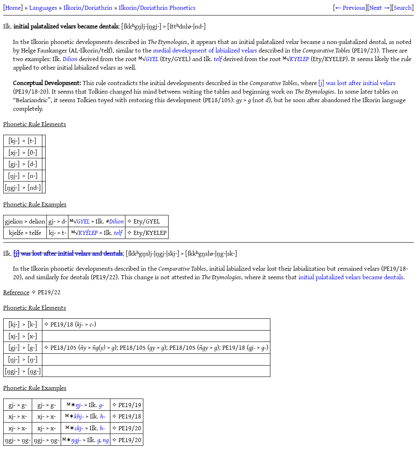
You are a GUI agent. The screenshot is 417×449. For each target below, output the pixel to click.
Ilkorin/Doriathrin (88, 7)
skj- (79, 428)
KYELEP (299, 58)
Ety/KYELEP (150, 232)
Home (13, 7)
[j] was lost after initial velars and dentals (68, 253)
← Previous (350, 7)
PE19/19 (130, 404)
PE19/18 (61, 324)
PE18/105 (63, 347)
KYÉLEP (88, 232)
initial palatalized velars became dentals (350, 277)
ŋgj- (76, 439)
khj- (79, 416)
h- (102, 416)
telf (218, 58)
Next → (379, 7)
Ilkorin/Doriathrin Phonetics (157, 7)
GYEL (152, 58)
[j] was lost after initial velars (356, 82)
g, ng (103, 439)
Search (403, 7)
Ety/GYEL (147, 221)
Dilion (70, 58)
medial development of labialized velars (205, 50)
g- (101, 404)
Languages (43, 7)
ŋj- (79, 404)
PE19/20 (130, 428)
